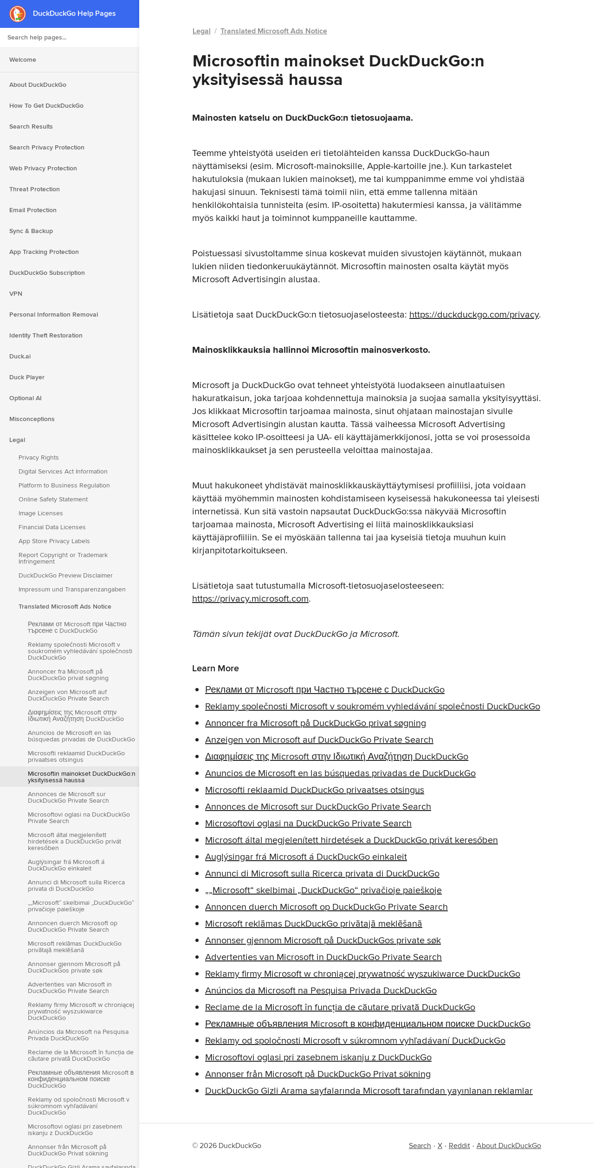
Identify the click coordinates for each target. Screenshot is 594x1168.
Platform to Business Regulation (64, 485)
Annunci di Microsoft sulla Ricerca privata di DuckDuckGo (76, 885)
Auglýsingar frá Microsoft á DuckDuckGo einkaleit (66, 865)
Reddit (459, 1145)
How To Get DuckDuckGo (46, 105)
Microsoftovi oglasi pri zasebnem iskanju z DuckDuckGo (75, 1129)
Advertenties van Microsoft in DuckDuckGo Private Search (70, 987)
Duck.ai (20, 356)
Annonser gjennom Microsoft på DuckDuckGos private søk (74, 967)
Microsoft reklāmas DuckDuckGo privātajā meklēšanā (75, 946)
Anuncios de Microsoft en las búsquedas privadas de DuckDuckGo (81, 736)
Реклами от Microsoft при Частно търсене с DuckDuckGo (77, 627)
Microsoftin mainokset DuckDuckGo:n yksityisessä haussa (82, 777)
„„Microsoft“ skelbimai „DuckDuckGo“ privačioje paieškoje (81, 906)
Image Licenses (41, 513)
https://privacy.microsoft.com (250, 598)
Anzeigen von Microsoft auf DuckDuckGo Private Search (68, 695)
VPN (15, 293)
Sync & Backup (31, 230)
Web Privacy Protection (43, 168)
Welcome (22, 59)
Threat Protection (34, 189)
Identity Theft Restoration (46, 335)
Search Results (31, 126)
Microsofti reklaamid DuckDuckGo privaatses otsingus (76, 756)
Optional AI (25, 397)
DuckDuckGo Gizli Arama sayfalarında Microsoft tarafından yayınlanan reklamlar (369, 1090)
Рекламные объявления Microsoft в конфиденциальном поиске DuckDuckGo (81, 1079)
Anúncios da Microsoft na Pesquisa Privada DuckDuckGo (78, 1035)
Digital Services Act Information (63, 471)
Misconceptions (32, 418)
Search (420, 1145)
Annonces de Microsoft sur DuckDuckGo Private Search (68, 797)
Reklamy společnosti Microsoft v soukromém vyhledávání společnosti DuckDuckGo (80, 651)
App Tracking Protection (44, 251)
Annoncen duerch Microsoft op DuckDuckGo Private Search (72, 926)
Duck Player (27, 377)
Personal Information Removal (53, 314)
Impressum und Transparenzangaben (72, 589)
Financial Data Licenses (52, 527)
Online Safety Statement (53, 499)
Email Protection (33, 209)
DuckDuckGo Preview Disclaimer (66, 575)
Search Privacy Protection (46, 147)
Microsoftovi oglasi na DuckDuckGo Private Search (79, 817)
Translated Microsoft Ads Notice (65, 606)
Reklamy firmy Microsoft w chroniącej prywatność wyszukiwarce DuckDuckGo (81, 1011)
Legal (17, 439)
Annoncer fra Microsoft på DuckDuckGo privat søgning (68, 674)
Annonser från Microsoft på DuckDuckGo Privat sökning (68, 1150)
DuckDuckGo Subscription (47, 272)
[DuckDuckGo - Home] (21, 13)
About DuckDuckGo (37, 84)
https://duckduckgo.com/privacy (474, 314)
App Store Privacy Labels (54, 540)
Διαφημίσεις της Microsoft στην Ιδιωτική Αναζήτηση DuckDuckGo (76, 715)
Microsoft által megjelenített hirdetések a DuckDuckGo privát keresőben (74, 841)
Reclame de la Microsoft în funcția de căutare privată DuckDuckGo (81, 1055)
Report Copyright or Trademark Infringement (63, 558)
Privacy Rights (39, 457)
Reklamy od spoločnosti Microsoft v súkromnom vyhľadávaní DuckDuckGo (78, 1106)
